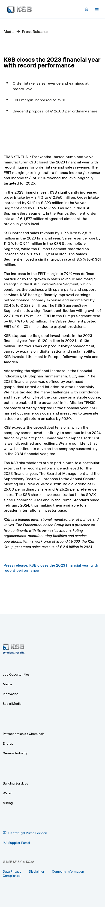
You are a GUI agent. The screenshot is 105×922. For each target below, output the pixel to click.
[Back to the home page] (19, 9)
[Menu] (96, 9)
